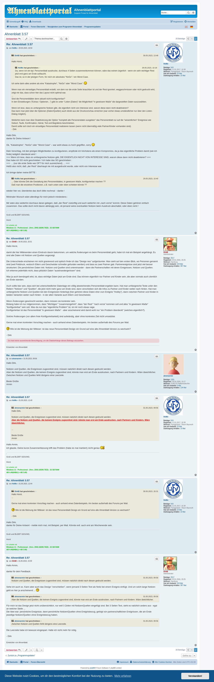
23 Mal (179, 73)
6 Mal (179, 386)
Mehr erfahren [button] (122, 675)
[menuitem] (24, 22)
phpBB (92, 668)
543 (172, 67)
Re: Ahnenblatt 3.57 (19, 44)
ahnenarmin (168, 376)
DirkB (17, 55)
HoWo (166, 64)
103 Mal (180, 264)
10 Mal (182, 75)
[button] (188, 39)
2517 (172, 258)
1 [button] (191, 38)
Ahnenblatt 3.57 (16, 34)
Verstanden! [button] (195, 676)
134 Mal (183, 388)
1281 (172, 379)
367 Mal (183, 266)
